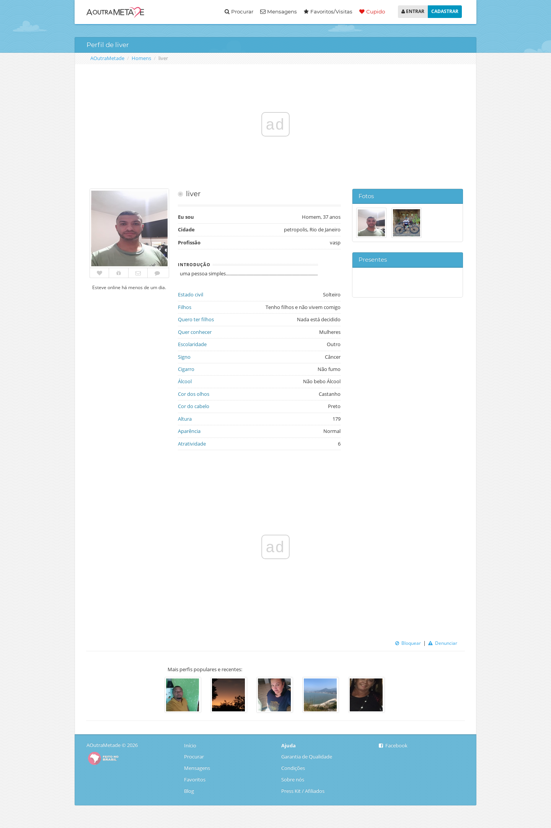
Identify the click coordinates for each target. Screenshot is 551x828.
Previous (155, 695)
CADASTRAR (444, 11)
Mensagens (278, 11)
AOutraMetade (107, 58)
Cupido (372, 11)
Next (396, 695)
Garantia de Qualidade (306, 756)
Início (190, 745)
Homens (141, 58)
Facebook (393, 745)
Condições (293, 768)
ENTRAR (412, 11)
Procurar (239, 11)
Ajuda (288, 745)
